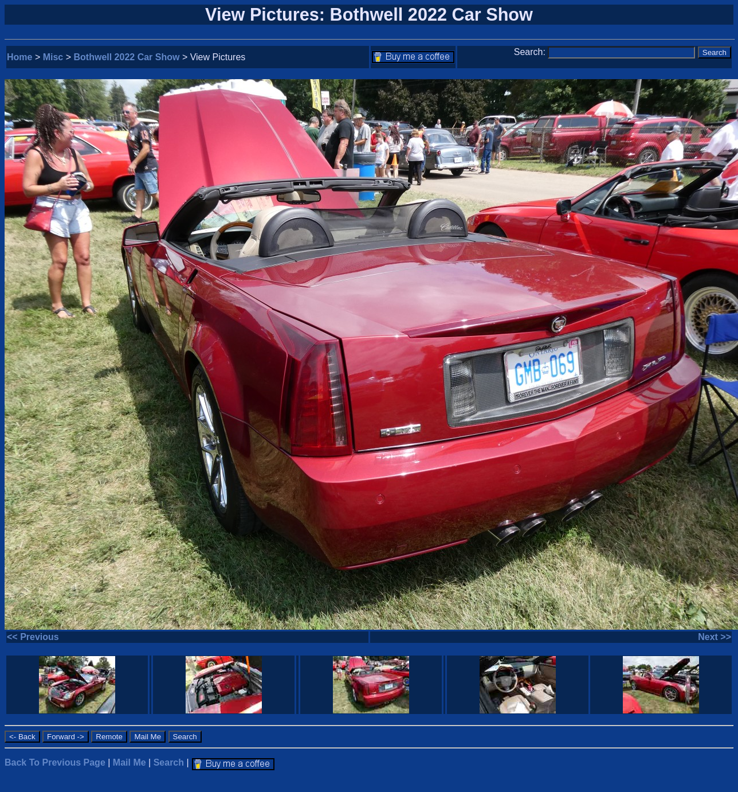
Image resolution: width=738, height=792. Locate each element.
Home (19, 57)
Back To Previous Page (55, 762)
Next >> (714, 637)
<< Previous (33, 637)
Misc (53, 57)
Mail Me (129, 762)
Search (169, 762)
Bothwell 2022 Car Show (127, 57)
